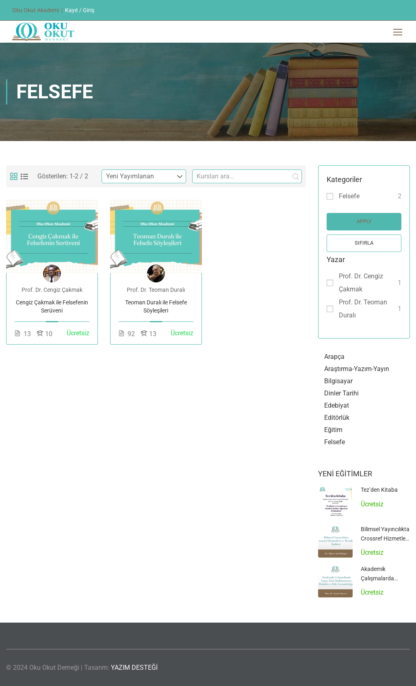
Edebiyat (336, 405)
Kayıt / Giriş (79, 10)
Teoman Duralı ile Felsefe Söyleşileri (156, 306)
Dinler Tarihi (341, 393)
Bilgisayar (338, 381)
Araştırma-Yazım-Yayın (356, 369)
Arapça (334, 356)
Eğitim (333, 430)
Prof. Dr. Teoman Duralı (363, 308)
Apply (364, 221)
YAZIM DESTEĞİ (134, 667)
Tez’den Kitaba (379, 489)
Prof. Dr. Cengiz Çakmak (361, 282)
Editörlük (336, 417)
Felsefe (349, 196)
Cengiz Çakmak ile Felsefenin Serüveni (52, 306)
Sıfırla (364, 243)
